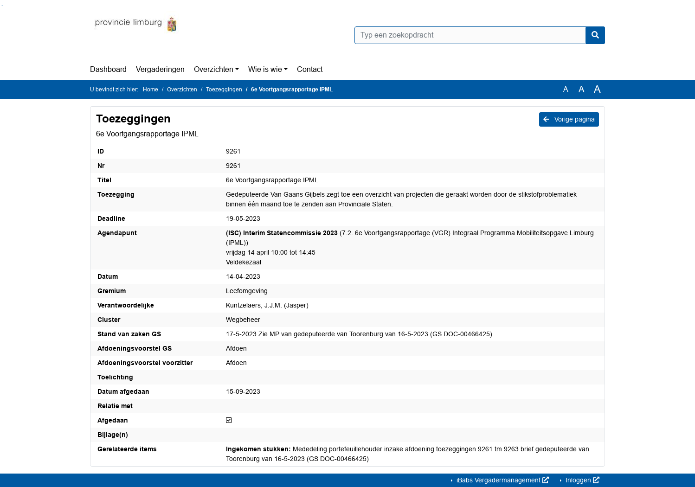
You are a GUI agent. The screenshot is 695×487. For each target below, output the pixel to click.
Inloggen (581, 480)
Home (150, 89)
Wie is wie (265, 69)
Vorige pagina (569, 119)
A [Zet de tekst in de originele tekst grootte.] (565, 89)
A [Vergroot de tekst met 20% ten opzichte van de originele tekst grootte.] (582, 89)
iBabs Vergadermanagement (502, 480)
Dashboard (108, 69)
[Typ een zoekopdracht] (479, 35)
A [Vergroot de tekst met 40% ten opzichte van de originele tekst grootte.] (597, 89)
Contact (309, 69)
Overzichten (213, 69)
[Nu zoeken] (595, 35)
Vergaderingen (160, 69)
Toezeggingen (224, 89)
